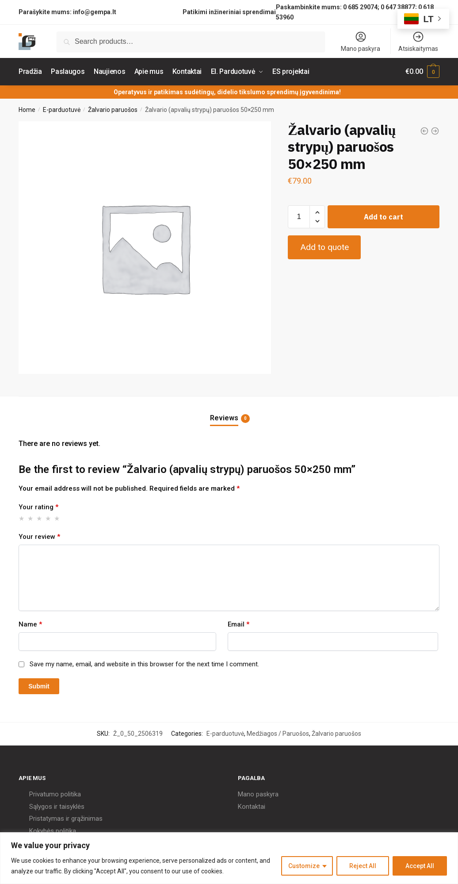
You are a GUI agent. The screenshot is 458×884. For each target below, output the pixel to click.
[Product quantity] (299, 216)
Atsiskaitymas (418, 41)
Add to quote (324, 247)
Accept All (419, 865)
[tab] (229, 411)
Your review (39, 536)
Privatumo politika (55, 794)
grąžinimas (87, 819)
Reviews (224, 418)
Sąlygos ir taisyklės (56, 806)
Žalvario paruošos (112, 109)
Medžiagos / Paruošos (278, 733)
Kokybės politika (52, 830)
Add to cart (383, 216)
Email (238, 624)
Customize (304, 865)
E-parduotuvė (61, 109)
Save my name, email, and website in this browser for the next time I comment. (144, 664)
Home (27, 109)
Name (30, 624)
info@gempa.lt (94, 11)
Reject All (362, 865)
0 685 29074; (361, 7)
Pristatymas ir (49, 819)
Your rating (38, 507)
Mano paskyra (360, 41)
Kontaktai (251, 806)
